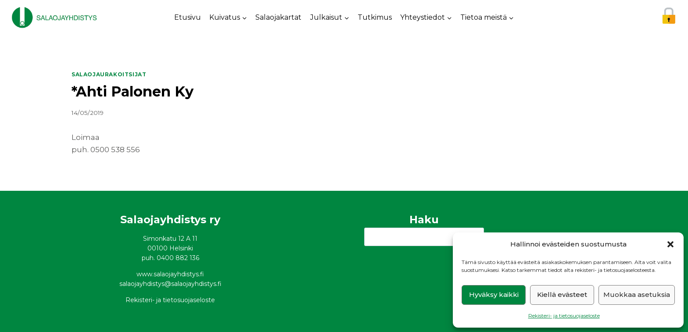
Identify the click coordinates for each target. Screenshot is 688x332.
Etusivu (187, 17)
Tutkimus (375, 17)
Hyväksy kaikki (494, 294)
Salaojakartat (278, 17)
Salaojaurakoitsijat (109, 74)
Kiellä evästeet (562, 294)
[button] (670, 244)
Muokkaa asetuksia (636, 294)
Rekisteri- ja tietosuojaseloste (564, 315)
